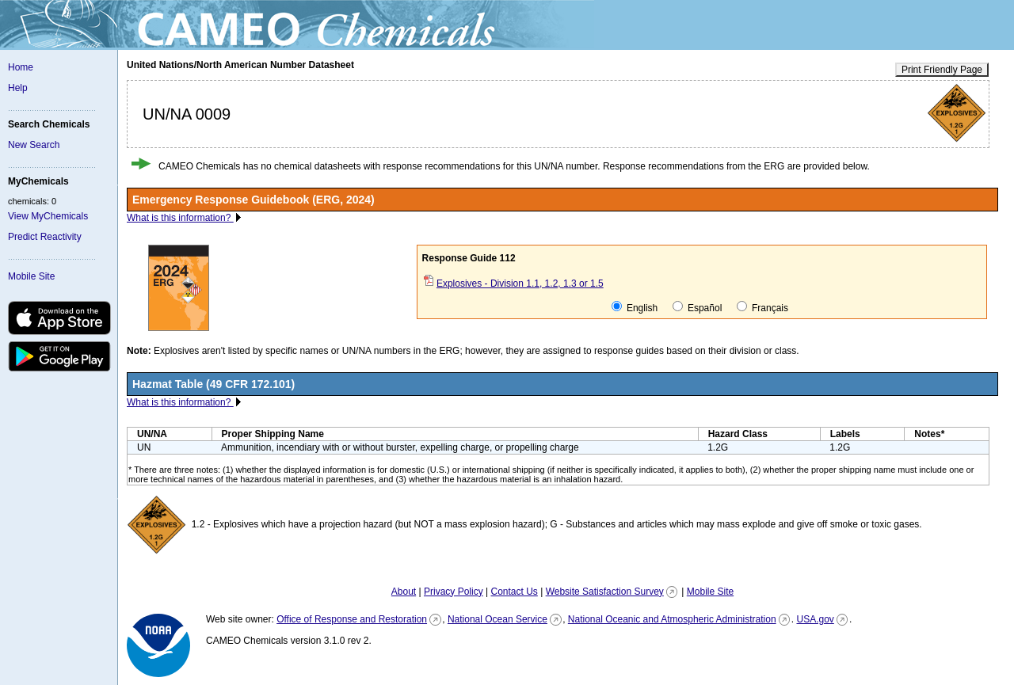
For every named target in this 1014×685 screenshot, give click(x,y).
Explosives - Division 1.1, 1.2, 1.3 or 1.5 (520, 283)
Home (20, 67)
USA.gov (814, 619)
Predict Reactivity (45, 236)
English (635, 307)
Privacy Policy (453, 591)
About (403, 591)
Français (762, 307)
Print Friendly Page (942, 69)
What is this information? (180, 217)
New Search (33, 144)
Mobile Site (31, 276)
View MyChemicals (48, 216)
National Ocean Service (497, 619)
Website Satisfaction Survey (605, 591)
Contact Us (513, 591)
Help (18, 87)
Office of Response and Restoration (351, 619)
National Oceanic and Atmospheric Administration (672, 619)
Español (697, 307)
